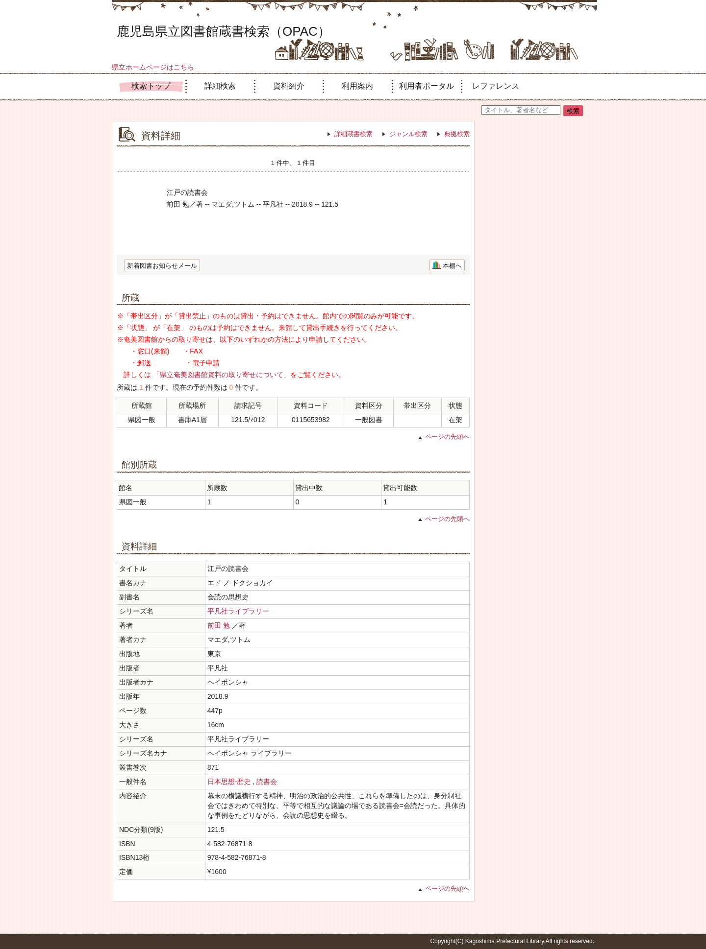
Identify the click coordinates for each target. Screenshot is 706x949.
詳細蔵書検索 (353, 134)
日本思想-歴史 (229, 781)
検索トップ (151, 86)
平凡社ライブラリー (238, 611)
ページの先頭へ (447, 436)
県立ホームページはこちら (153, 67)
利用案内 (357, 86)
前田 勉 (218, 625)
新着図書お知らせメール (162, 265)
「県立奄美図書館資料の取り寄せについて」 (221, 375)
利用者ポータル (426, 86)
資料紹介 (288, 86)
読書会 (266, 781)
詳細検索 (220, 86)
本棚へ (452, 265)
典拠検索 (457, 134)
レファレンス (495, 86)
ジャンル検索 (408, 134)
